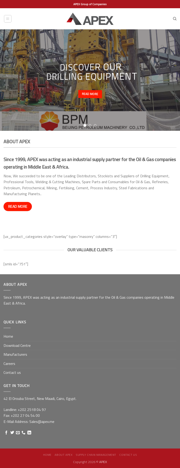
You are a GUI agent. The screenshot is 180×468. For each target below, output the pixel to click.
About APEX (63, 454)
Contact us (12, 372)
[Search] (174, 18)
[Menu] (8, 19)
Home (8, 336)
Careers (9, 363)
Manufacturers (15, 354)
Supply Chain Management (96, 454)
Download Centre (17, 345)
